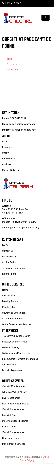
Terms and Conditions (13, 268)
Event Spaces (9, 426)
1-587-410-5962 (11, 3)
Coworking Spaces (11, 438)
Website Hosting (10, 347)
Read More (12, 69)
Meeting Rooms (10, 301)
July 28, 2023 (14, 64)
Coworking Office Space (14, 312)
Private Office (9, 307)
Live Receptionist (11, 398)
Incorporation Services (13, 443)
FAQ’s (5, 245)
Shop (10, 59)
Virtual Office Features (13, 386)
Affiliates (6, 164)
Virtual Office (8, 295)
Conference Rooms (12, 318)
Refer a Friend (9, 273)
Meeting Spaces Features (15, 421)
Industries (7, 147)
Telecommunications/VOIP (16, 336)
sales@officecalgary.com (21, 124)
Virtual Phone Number (13, 409)
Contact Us (8, 251)
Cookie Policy (9, 262)
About (5, 141)
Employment (8, 158)
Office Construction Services (16, 324)
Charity (5, 153)
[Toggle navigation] (45, 18)
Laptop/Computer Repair (15, 341)
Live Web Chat (9, 415)
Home (5, 290)
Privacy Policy (9, 256)
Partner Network (10, 170)
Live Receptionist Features (15, 403)
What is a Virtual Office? (14, 392)
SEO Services (9, 364)
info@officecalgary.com (24, 129)
